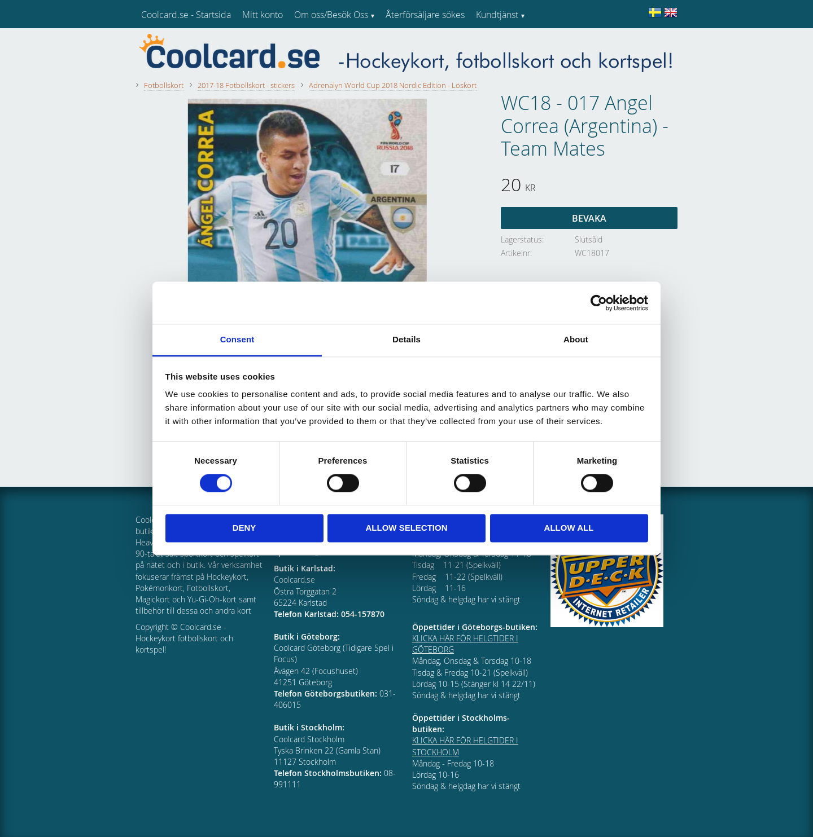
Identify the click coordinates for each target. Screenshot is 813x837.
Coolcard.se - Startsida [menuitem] (186, 14)
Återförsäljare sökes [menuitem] (425, 14)
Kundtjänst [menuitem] (497, 14)
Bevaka (589, 218)
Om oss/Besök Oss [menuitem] (331, 14)
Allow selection (407, 527)
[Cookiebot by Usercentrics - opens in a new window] (598, 302)
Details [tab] (406, 339)
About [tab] (575, 339)
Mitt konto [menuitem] (262, 14)
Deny (244, 527)
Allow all (569, 527)
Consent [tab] (237, 339)
